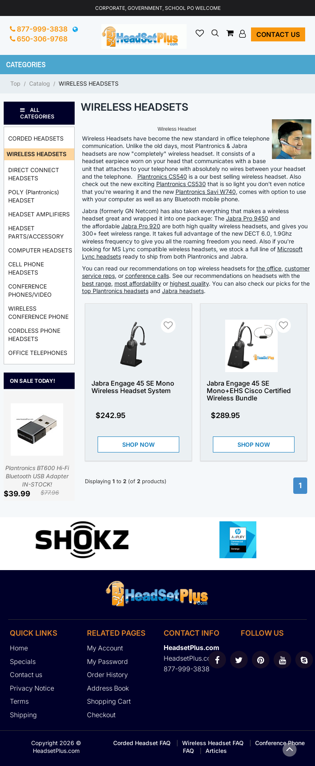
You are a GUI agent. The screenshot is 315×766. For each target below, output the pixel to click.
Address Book (108, 688)
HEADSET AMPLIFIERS (39, 214)
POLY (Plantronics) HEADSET (33, 196)
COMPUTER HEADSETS (40, 250)
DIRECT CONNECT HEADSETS (33, 174)
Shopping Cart (109, 701)
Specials (23, 661)
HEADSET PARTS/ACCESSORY (36, 232)
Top (15, 83)
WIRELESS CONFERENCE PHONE (38, 312)
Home (19, 648)
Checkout (101, 715)
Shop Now (138, 444)
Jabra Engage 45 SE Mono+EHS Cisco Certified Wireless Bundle (249, 391)
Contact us (278, 34)
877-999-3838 (39, 29)
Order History (107, 675)
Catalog (39, 83)
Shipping (23, 715)
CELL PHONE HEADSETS (26, 268)
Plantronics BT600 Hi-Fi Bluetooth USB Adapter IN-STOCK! (37, 445)
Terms (19, 701)
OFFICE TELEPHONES (37, 352)
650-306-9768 (39, 39)
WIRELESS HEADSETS (89, 83)
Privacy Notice (32, 688)
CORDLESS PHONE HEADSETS (34, 334)
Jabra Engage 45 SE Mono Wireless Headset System (132, 387)
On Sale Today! (32, 380)
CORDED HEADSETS (36, 138)
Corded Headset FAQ (142, 742)
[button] (243, 33)
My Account (105, 648)
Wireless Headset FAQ (213, 742)
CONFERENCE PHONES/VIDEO (30, 290)
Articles (216, 750)
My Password (107, 661)
